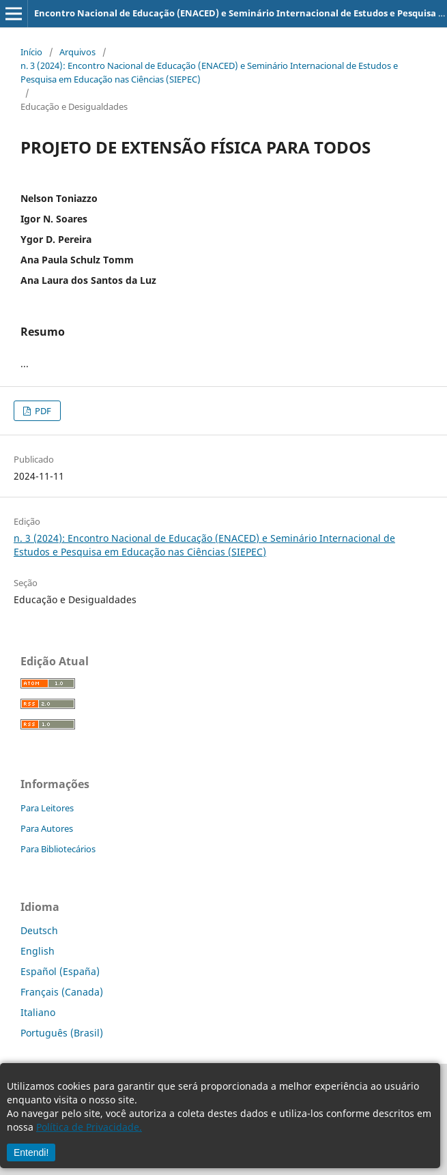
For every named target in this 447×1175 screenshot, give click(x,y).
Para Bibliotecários (58, 849)
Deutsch (39, 930)
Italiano (37, 1012)
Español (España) (60, 971)
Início (31, 52)
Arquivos (77, 52)
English (37, 950)
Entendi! (31, 1152)
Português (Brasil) (61, 1032)
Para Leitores (47, 808)
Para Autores (46, 828)
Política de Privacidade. (89, 1126)
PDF (42, 411)
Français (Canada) (61, 991)
